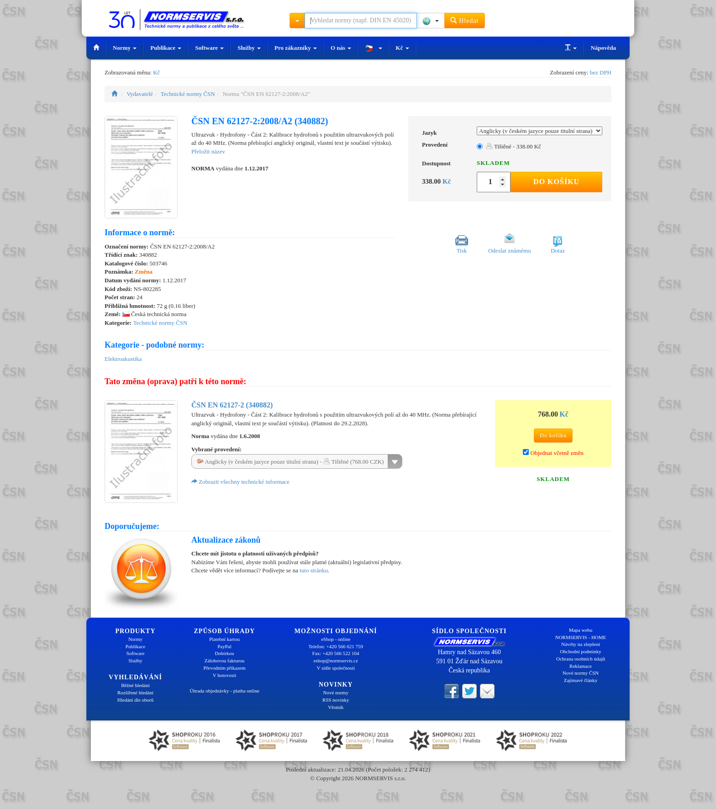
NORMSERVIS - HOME (580, 637)
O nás (341, 47)
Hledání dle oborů (135, 700)
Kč (402, 47)
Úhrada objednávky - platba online (224, 690)
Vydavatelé (139, 93)
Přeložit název (208, 151)
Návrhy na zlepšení (580, 644)
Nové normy (335, 692)
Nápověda (603, 47)
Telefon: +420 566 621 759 (335, 646)
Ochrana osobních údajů (580, 658)
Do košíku (556, 181)
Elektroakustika (123, 358)
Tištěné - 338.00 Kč (513, 146)
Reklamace (580, 666)
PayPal (224, 646)
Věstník (335, 707)
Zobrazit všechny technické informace (240, 481)
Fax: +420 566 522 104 (335, 653)
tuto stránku (314, 570)
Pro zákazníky (295, 47)
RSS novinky (335, 700)
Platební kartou (224, 639)
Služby (249, 47)
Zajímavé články (581, 680)
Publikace (165, 47)
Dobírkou (224, 653)
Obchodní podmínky (580, 651)
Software (209, 47)
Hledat (464, 20)
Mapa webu (581, 630)
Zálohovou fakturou (225, 660)
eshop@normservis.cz (336, 660)
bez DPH (600, 72)
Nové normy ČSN (581, 673)
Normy (125, 47)
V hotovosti (224, 675)
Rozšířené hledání (135, 692)
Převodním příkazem (225, 668)
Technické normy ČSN (188, 93)
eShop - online (335, 639)
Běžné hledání (135, 685)
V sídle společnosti (335, 668)
